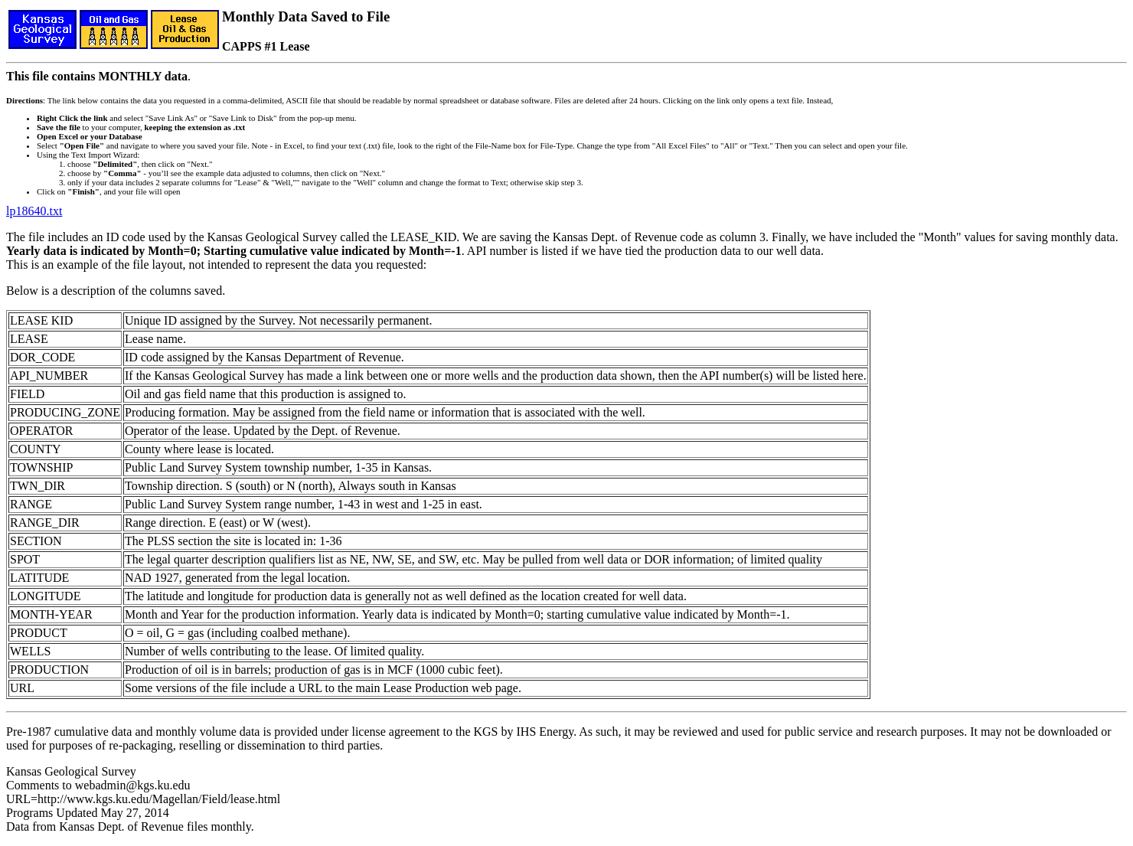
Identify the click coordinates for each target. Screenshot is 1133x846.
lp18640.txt (34, 210)
